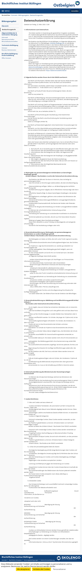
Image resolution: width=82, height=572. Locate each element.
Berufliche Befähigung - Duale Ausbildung (10, 54)
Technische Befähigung (10, 45)
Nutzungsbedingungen (31, 560)
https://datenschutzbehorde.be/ (56, 70)
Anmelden (75, 11)
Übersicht (5, 26)
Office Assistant (6, 58)
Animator (4, 48)
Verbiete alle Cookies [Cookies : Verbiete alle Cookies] (41, 569)
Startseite (14, 15)
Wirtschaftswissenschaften (10, 41)
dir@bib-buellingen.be (57, 43)
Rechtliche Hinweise (15, 560)
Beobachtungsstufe (36, 15)
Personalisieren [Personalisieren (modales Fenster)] (59, 569)
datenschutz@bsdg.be (36, 67)
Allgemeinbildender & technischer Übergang (9, 34)
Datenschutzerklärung (47, 560)
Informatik (5, 37)
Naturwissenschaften (8, 39)
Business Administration (9, 50)
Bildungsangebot (23, 15)
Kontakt (4, 560)
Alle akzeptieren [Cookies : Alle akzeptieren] (23, 569)
